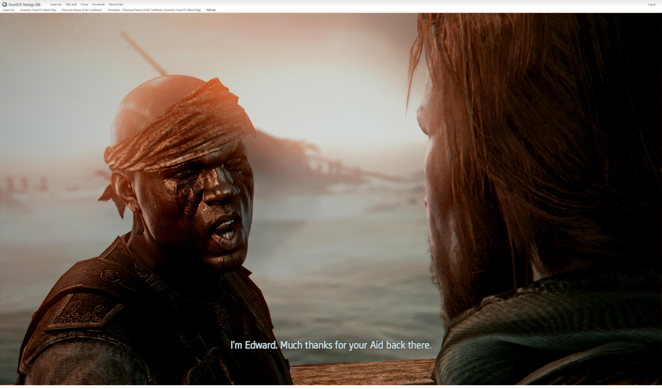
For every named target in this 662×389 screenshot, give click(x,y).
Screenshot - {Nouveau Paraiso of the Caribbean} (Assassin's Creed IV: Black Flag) (154, 9)
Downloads (98, 4)
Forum (84, 4)
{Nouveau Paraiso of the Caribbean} (81, 9)
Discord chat (116, 4)
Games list (56, 4)
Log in (651, 4)
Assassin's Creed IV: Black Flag (38, 9)
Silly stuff (71, 4)
